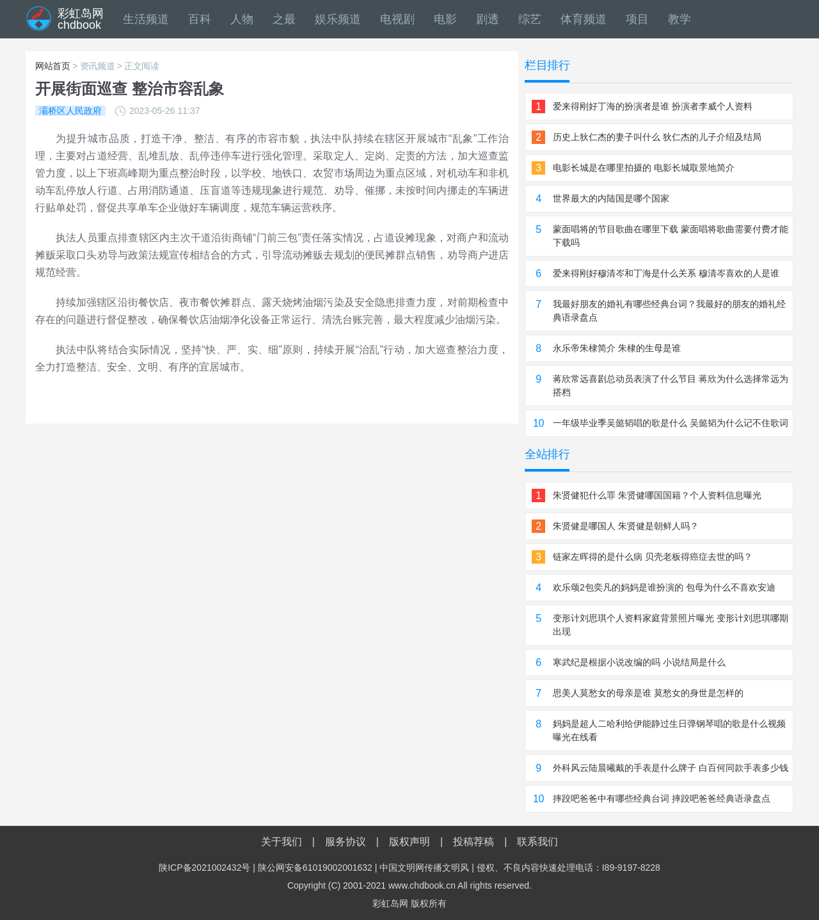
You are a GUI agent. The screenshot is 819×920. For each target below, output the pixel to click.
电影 (445, 19)
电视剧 (397, 19)
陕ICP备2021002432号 (204, 867)
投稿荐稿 (473, 841)
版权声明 (409, 841)
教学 (679, 19)
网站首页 (52, 66)
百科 (199, 19)
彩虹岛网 (390, 903)
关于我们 (281, 841)
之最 (284, 19)
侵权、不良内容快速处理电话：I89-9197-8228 (568, 867)
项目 (637, 19)
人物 (241, 19)
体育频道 (584, 19)
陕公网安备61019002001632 (315, 867)
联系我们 (537, 841)
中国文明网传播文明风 (424, 867)
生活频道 (146, 19)
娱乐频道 (338, 19)
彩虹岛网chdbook (81, 19)
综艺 (529, 19)
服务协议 (345, 841)
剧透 (487, 19)
